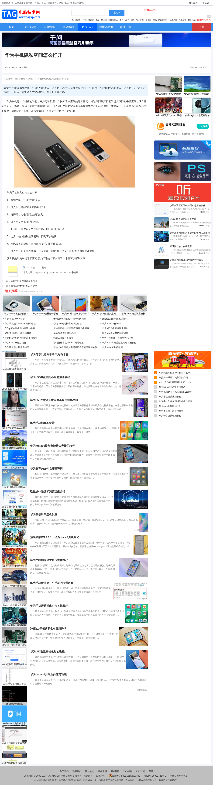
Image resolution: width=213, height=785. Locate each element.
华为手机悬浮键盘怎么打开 (23, 281)
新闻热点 (193, 2)
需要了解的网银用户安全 (14, 507)
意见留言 (88, 776)
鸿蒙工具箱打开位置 (63, 338)
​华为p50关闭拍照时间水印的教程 (69, 318)
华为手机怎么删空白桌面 (17, 347)
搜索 (117, 12)
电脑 (98, 20)
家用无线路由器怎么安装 (14, 763)
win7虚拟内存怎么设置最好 (197, 94)
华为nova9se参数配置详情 (115, 333)
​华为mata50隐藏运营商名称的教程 (119, 342)
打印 (44, 267)
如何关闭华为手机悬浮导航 (23, 285)
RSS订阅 (140, 771)
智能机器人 (113, 20)
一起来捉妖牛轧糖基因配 (14, 487)
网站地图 (115, 771)
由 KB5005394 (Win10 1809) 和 (14, 428)
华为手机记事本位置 (15, 318)
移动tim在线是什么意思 (14, 723)
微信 (121, 20)
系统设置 (182, 20)
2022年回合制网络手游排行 (14, 566)
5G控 (127, 20)
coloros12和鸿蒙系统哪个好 (116, 318)
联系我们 (76, 771)
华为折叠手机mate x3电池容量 (68, 342)
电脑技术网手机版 (179, 776)
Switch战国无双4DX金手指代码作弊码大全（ (168, 115)
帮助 (151, 771)
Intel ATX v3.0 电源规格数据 (14, 369)
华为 (155, 20)
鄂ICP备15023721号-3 (155, 776)
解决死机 (192, 20)
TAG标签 (127, 771)
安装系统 (173, 20)
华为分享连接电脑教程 (64, 333)
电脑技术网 (19, 79)
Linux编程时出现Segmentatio (14, 703)
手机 (85, 20)
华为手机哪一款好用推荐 (171, 411)
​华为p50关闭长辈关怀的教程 (67, 323)
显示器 (104, 20)
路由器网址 (163, 20)
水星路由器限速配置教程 (14, 743)
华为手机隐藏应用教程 (170, 396)
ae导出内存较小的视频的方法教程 (186, 260)
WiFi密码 (140, 20)
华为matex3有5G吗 (111, 323)
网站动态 (89, 771)
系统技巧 (32, 79)
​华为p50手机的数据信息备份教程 (21, 338)
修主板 (148, 20)
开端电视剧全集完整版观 (14, 408)
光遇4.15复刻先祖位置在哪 (183, 219)
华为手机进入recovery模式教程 (20, 323)
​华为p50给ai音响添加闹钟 (74, 313)
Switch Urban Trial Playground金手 (14, 546)
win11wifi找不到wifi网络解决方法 (168, 94)
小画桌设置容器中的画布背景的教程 (187, 205)
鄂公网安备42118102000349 (124, 776)
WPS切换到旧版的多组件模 (14, 664)
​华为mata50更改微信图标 (16, 313)
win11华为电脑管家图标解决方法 (175, 382)
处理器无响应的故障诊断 (14, 625)
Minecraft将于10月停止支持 (14, 448)
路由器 (91, 20)
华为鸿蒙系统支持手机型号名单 (174, 372)
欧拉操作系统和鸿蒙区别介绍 (173, 377)
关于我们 (64, 771)
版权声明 (102, 771)
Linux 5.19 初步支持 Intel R (14, 388)
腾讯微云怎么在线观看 (181, 246)
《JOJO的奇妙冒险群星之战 (14, 526)
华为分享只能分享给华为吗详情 (117, 338)
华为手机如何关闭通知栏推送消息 (175, 401)
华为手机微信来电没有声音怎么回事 (71, 328)
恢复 (133, 20)
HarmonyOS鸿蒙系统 (18, 67)
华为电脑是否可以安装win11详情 (175, 392)
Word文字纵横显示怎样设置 (14, 684)
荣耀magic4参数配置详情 (197, 115)
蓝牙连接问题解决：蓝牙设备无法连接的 (190, 232)
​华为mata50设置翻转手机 (45, 313)
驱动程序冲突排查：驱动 (14, 644)
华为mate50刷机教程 (112, 347)
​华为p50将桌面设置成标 (133, 313)
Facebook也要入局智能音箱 (14, 605)
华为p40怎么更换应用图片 (115, 328)
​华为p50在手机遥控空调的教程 (20, 328)
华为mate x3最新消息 (15, 342)
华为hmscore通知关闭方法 (172, 387)
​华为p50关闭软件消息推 (104, 313)
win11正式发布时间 (14, 467)
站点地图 (100, 776)
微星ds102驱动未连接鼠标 (14, 585)
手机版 (205, 2)
